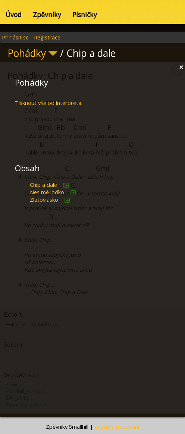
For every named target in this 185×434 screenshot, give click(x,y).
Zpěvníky (47, 14)
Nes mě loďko (47, 192)
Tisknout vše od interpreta (48, 102)
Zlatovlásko (44, 199)
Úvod (14, 14)
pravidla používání (117, 426)
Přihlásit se (15, 37)
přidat (66, 185)
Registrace (47, 37)
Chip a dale (43, 184)
